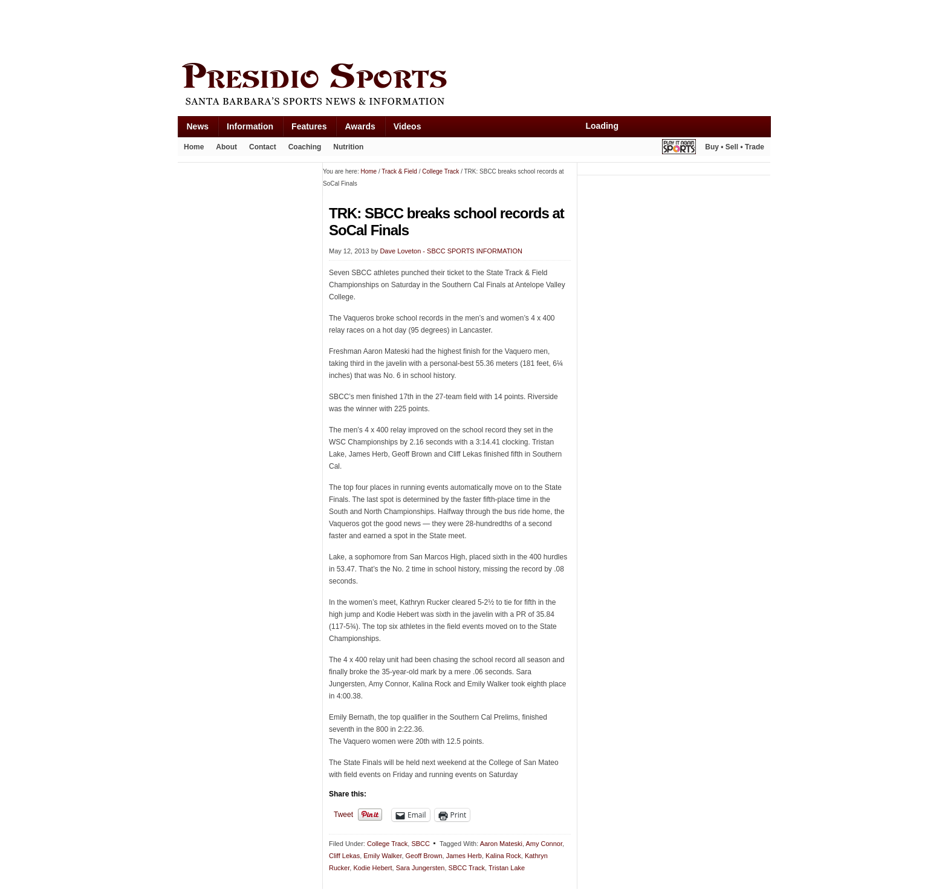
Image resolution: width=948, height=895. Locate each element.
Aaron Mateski (501, 843)
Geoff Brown (424, 855)
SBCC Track (467, 867)
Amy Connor (543, 843)
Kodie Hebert (372, 867)
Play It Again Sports (679, 148)
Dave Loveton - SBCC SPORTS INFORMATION (451, 251)
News (198, 126)
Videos (407, 126)
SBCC (420, 843)
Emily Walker (382, 855)
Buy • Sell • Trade (734, 147)
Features (308, 126)
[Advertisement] (398, 28)
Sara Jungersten (420, 867)
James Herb (464, 855)
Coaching (305, 147)
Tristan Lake (507, 867)
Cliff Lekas (344, 855)
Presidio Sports (474, 86)
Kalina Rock (503, 855)
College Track (387, 843)
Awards (360, 126)
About (226, 147)
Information (250, 126)
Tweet (343, 814)
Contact (262, 147)
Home (194, 147)
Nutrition (348, 147)
